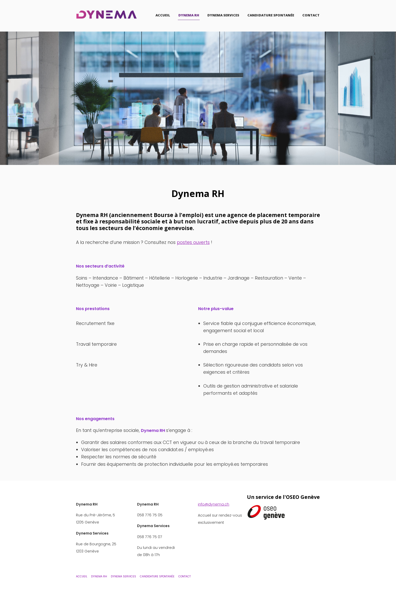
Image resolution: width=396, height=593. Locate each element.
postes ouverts (193, 242)
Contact (311, 15)
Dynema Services (223, 15)
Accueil (163, 15)
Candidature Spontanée (270, 15)
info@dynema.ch (213, 504)
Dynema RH (188, 15)
